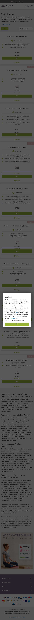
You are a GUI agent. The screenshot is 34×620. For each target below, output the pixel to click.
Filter (4, 29)
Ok (17, 324)
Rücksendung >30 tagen (17, 1)
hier (17, 312)
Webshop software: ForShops (17, 617)
